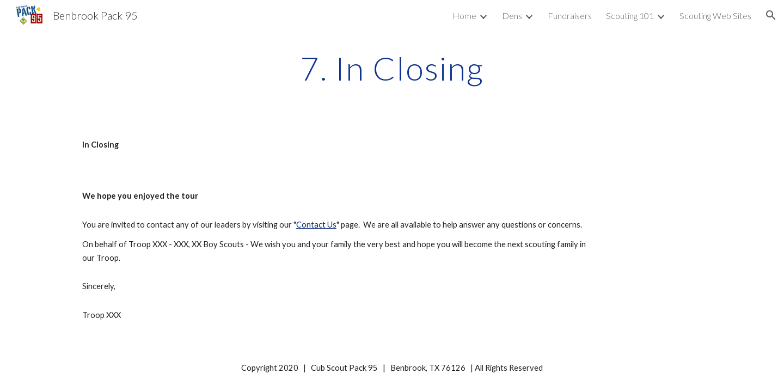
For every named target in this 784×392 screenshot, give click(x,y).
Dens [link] (512, 15)
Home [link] (464, 15)
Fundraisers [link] (570, 15)
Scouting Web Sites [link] (715, 15)
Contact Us (316, 224)
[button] (771, 15)
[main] (392, 68)
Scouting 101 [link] (630, 15)
